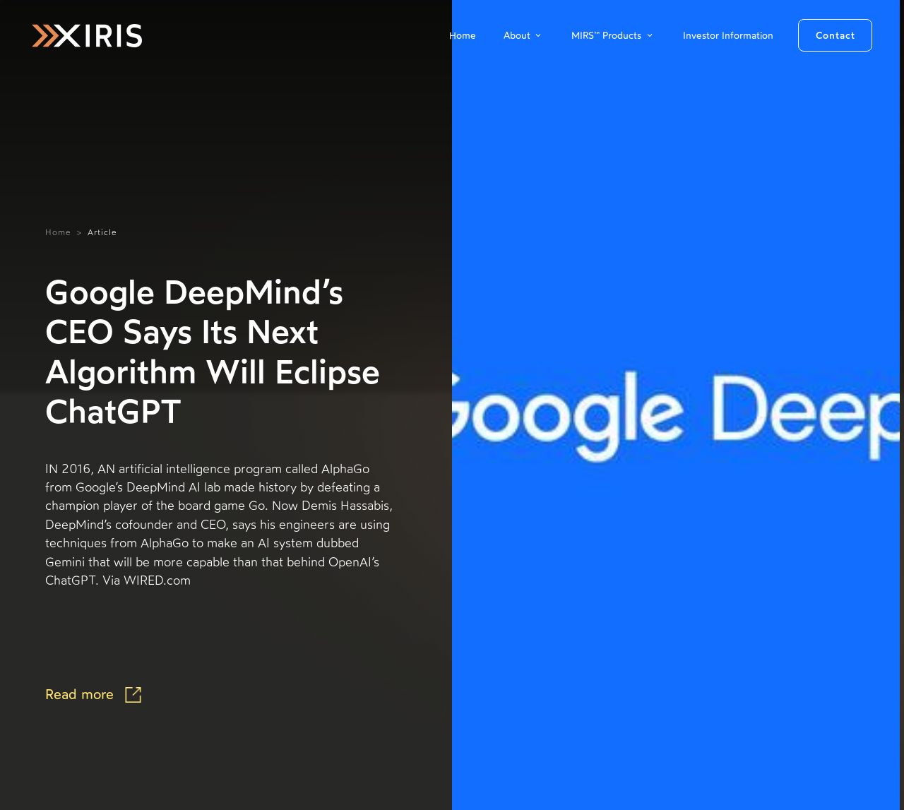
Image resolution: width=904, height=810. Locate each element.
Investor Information (728, 35)
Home (462, 35)
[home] (87, 35)
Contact (835, 35)
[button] (523, 35)
